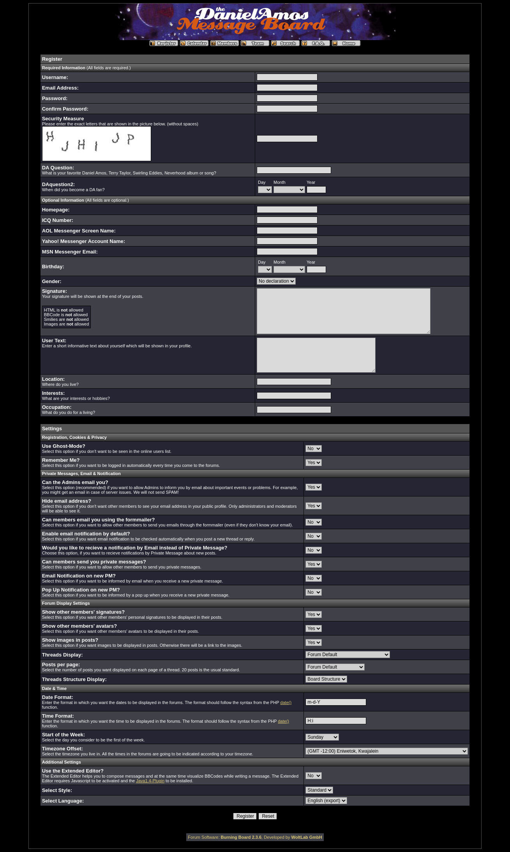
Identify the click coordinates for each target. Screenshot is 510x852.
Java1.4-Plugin (150, 780)
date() (285, 702)
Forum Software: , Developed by (255, 837)
